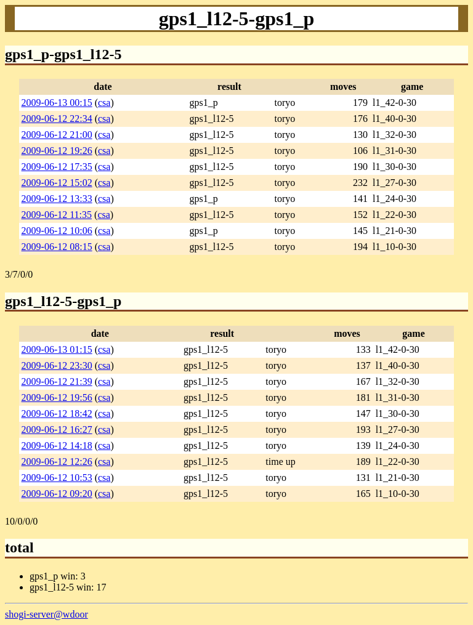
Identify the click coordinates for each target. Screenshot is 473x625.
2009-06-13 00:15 (57, 102)
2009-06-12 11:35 (57, 214)
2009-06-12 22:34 (57, 118)
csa (104, 102)
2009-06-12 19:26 (57, 150)
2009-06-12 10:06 (57, 230)
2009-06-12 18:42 (57, 413)
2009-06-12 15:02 (57, 182)
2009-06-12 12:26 (57, 461)
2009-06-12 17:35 (57, 166)
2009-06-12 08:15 (57, 246)
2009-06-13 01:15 (57, 349)
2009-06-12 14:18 (57, 445)
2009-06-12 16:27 (57, 429)
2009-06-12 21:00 (57, 134)
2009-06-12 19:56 (57, 397)
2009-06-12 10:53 (57, 477)
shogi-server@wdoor (46, 614)
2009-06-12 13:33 (57, 198)
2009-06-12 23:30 (57, 365)
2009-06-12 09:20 (57, 493)
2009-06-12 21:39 (57, 381)
